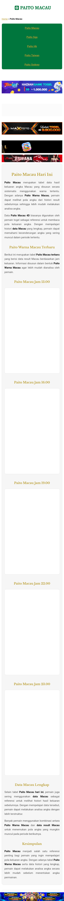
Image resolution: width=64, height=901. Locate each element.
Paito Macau (32, 28)
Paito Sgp (32, 37)
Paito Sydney (32, 64)
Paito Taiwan (32, 55)
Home (5, 19)
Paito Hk (32, 46)
